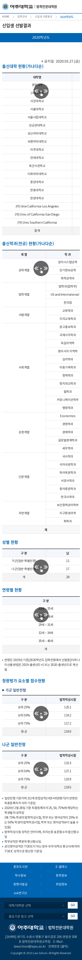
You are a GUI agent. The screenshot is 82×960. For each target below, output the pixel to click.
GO (73, 905)
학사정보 (20, 876)
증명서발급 (20, 884)
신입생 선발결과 (43, 16)
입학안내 (22, 16)
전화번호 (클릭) (58, 946)
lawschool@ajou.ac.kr (30, 946)
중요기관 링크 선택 (21, 916)
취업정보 (61, 884)
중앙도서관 (20, 867)
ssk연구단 (20, 893)
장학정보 (61, 876)
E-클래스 (61, 867)
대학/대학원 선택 (20, 905)
